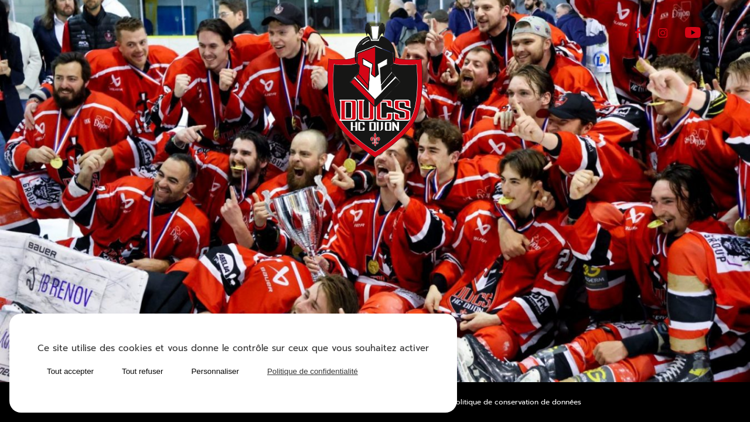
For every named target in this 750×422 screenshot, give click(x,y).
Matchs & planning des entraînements (560, 283)
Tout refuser (142, 371)
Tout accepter (70, 371)
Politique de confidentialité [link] (312, 371)
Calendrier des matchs (200, 258)
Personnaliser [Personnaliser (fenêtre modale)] (215, 371)
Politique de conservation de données (516, 402)
